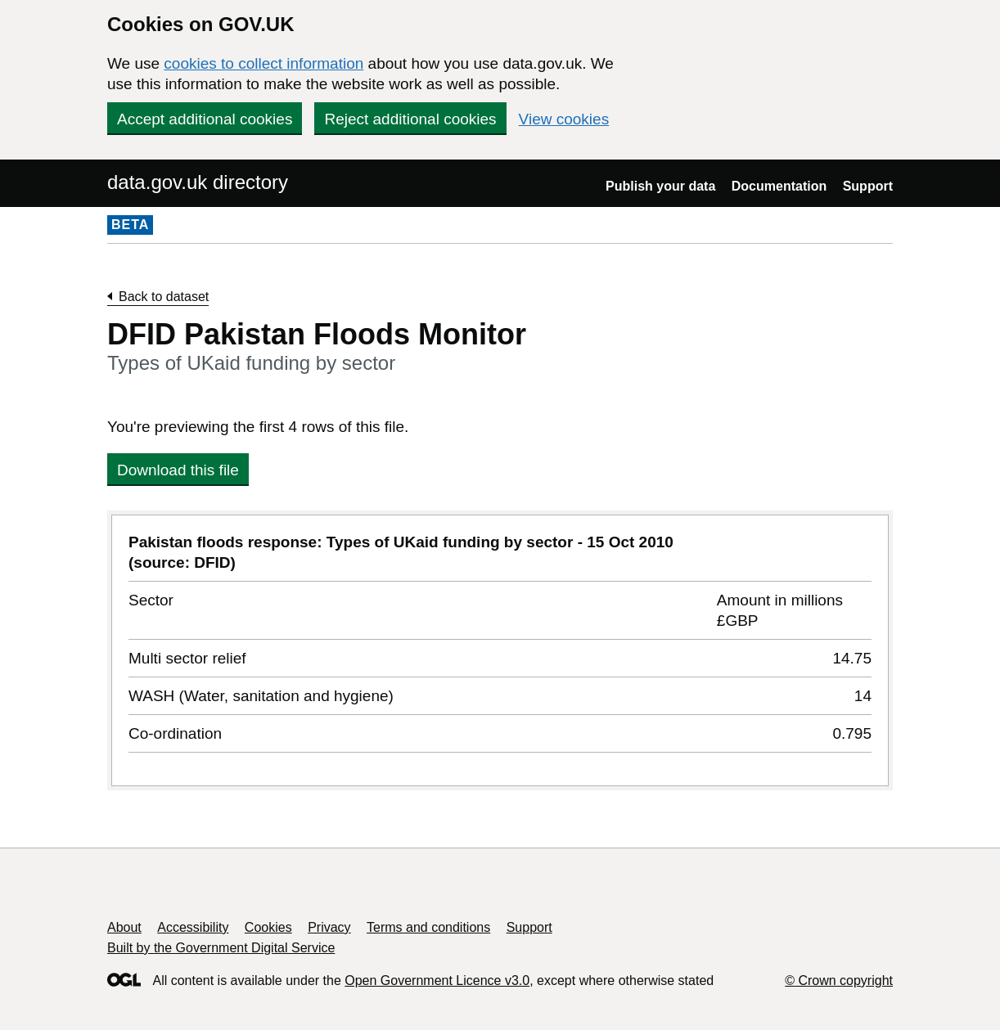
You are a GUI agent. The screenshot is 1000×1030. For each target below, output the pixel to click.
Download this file (178, 470)
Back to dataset (164, 297)
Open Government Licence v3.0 (437, 980)
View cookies (564, 119)
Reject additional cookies (410, 119)
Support (868, 186)
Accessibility (192, 927)
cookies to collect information (263, 63)
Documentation (779, 186)
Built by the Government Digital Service (221, 948)
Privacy (329, 927)
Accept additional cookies (204, 119)
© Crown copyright (839, 980)
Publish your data (660, 186)
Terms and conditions (428, 927)
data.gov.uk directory (197, 182)
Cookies (268, 927)
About (124, 927)
